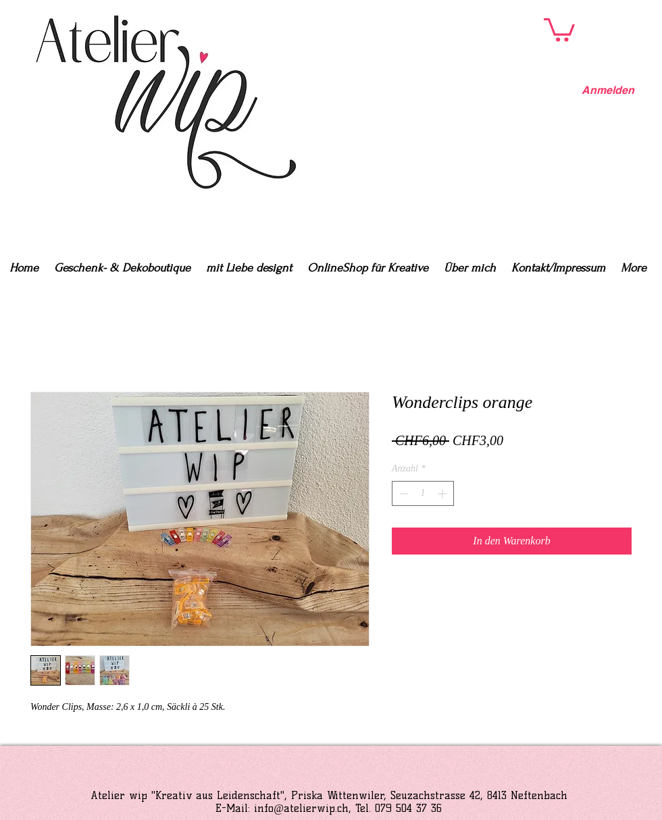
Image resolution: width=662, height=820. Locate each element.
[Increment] (443, 493)
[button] (559, 29)
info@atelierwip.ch (301, 808)
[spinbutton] (423, 493)
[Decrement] (402, 493)
